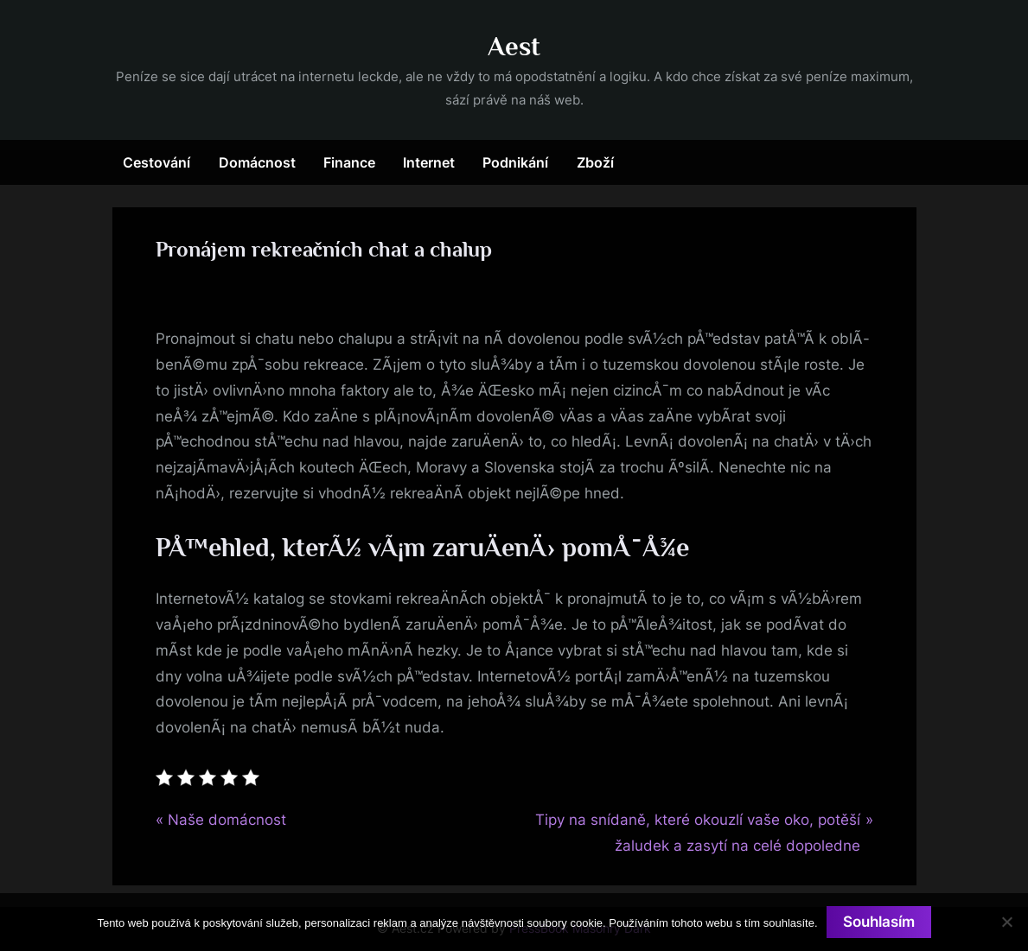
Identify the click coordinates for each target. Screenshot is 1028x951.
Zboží (595, 162)
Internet (429, 162)
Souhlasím (879, 921)
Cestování (156, 162)
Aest (514, 46)
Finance (349, 162)
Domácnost (257, 162)
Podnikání (515, 162)
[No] (1006, 921)
